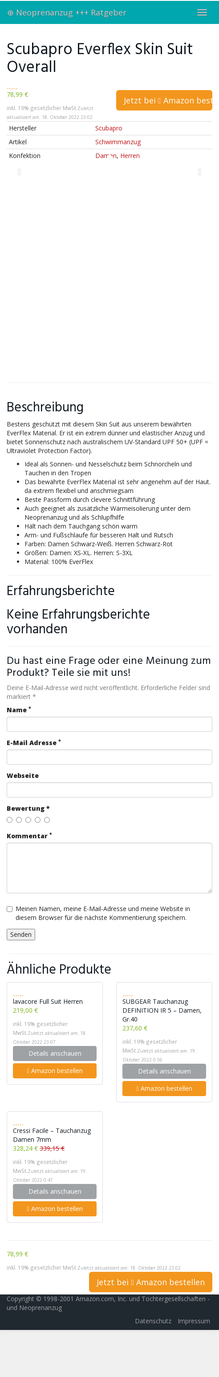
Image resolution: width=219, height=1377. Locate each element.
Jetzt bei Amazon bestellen (168, 100)
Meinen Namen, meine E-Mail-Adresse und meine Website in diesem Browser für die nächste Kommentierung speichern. (98, 913)
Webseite (23, 775)
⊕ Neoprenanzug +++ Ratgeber (66, 12)
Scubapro (108, 128)
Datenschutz (153, 1321)
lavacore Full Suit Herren (48, 1001)
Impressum (194, 1321)
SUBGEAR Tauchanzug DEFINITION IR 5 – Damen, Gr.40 (162, 1010)
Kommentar (29, 836)
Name (19, 710)
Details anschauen (54, 1053)
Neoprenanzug (40, 1307)
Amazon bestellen (54, 1070)
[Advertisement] (97, 277)
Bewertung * (28, 808)
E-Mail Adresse (34, 742)
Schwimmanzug (118, 142)
